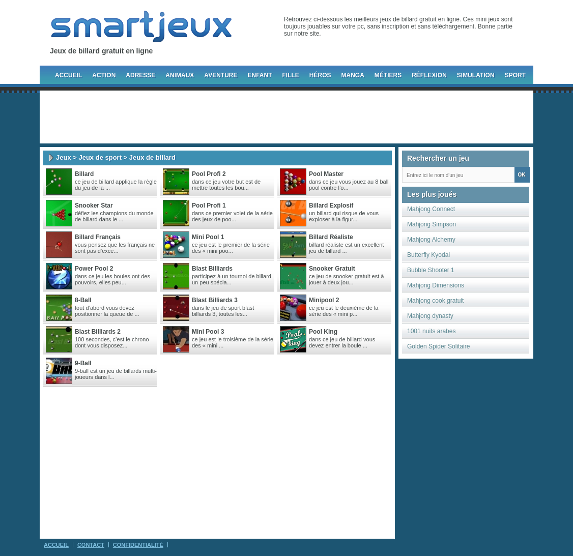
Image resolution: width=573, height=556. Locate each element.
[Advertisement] (286, 117)
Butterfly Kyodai (428, 254)
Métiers (388, 75)
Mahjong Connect (431, 209)
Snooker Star (94, 205)
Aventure (220, 75)
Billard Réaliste (331, 237)
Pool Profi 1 (209, 205)
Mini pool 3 (208, 331)
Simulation (476, 75)
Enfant (259, 75)
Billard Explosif (331, 205)
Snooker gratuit (332, 268)
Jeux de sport (100, 157)
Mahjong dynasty (430, 315)
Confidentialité (138, 544)
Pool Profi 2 (209, 174)
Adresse (140, 75)
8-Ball (83, 300)
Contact (90, 545)
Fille (290, 75)
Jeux (63, 157)
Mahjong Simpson (431, 224)
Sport (515, 75)
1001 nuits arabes (431, 331)
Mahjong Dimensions (435, 285)
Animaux (179, 75)
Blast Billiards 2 (98, 331)
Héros (320, 75)
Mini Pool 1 (208, 237)
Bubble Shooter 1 (430, 270)
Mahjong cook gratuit (435, 300)
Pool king (323, 331)
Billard (84, 174)
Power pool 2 (94, 268)
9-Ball (83, 363)
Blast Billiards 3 (215, 300)
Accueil (68, 75)
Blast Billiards (212, 268)
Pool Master (326, 174)
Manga (352, 75)
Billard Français (98, 237)
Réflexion (429, 75)
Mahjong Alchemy (431, 239)
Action (104, 75)
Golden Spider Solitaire (438, 346)
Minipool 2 (324, 300)
